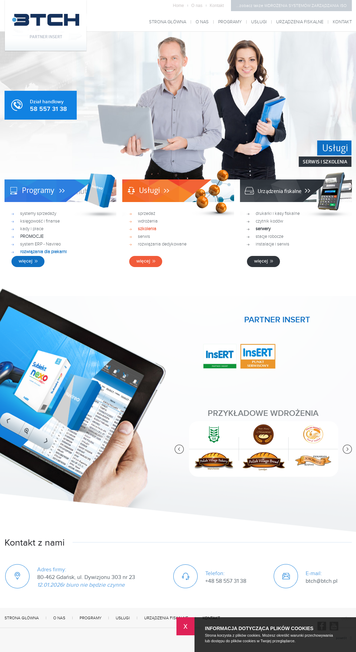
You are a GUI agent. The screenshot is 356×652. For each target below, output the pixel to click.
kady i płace (31, 229)
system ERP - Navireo (40, 244)
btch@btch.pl (322, 581)
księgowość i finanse (40, 221)
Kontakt (217, 5)
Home (180, 5)
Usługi (259, 22)
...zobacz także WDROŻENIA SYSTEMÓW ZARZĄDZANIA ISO (291, 5)
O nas (198, 5)
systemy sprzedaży (38, 213)
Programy (230, 22)
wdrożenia (148, 221)
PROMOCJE (31, 236)
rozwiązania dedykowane (162, 244)
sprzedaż (146, 213)
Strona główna (167, 22)
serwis (144, 236)
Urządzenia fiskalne (299, 22)
